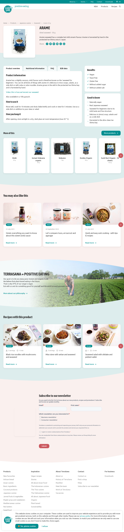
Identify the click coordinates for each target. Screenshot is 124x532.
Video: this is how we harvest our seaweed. (22, 92)
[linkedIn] (60, 44)
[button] (111, 133)
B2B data (63, 68)
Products (13, 23)
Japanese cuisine (25, 23)
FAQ (52, 68)
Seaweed (37, 23)
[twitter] (50, 44)
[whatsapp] (64, 44)
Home (5, 23)
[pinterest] (57, 44)
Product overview (13, 68)
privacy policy (85, 516)
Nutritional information (35, 68)
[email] (54, 44)
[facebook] (47, 44)
